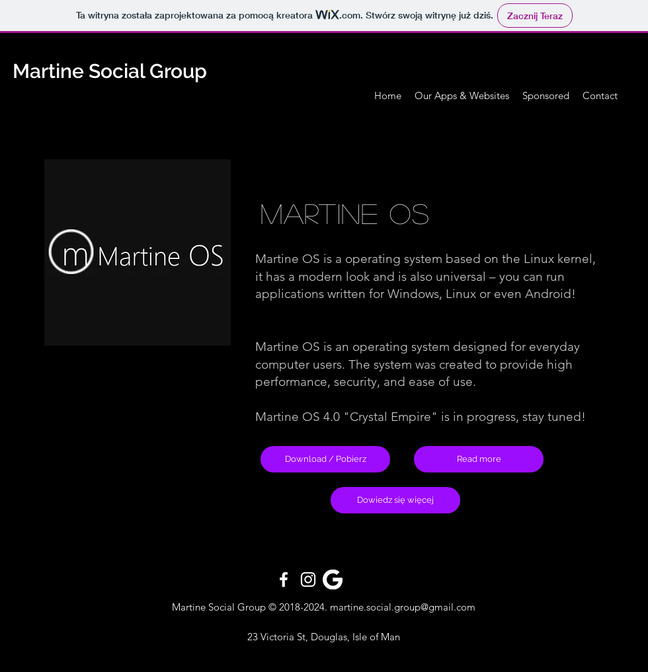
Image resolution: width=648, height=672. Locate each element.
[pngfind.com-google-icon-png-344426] (333, 579)
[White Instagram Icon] (308, 579)
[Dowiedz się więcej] (395, 500)
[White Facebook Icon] (284, 579)
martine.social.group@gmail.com (402, 607)
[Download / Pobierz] (325, 459)
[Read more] (479, 459)
